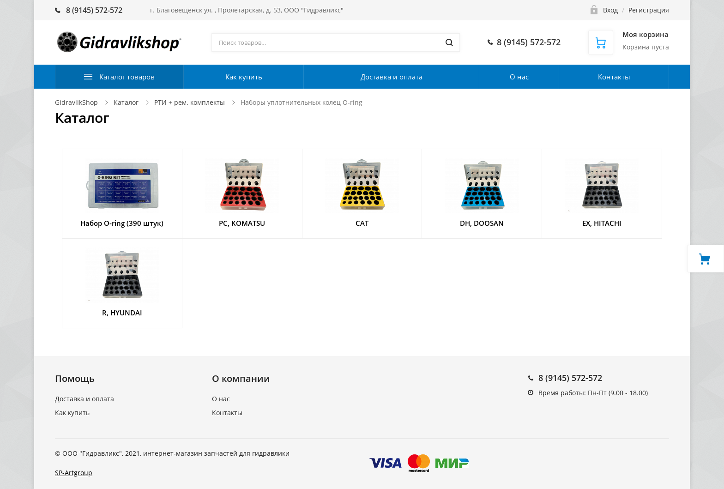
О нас (519, 76)
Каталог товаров (127, 76)
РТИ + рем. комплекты (189, 102)
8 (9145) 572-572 (570, 377)
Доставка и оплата (391, 76)
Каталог (126, 102)
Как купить (243, 76)
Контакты (614, 76)
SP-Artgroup (73, 472)
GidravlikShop (76, 102)
